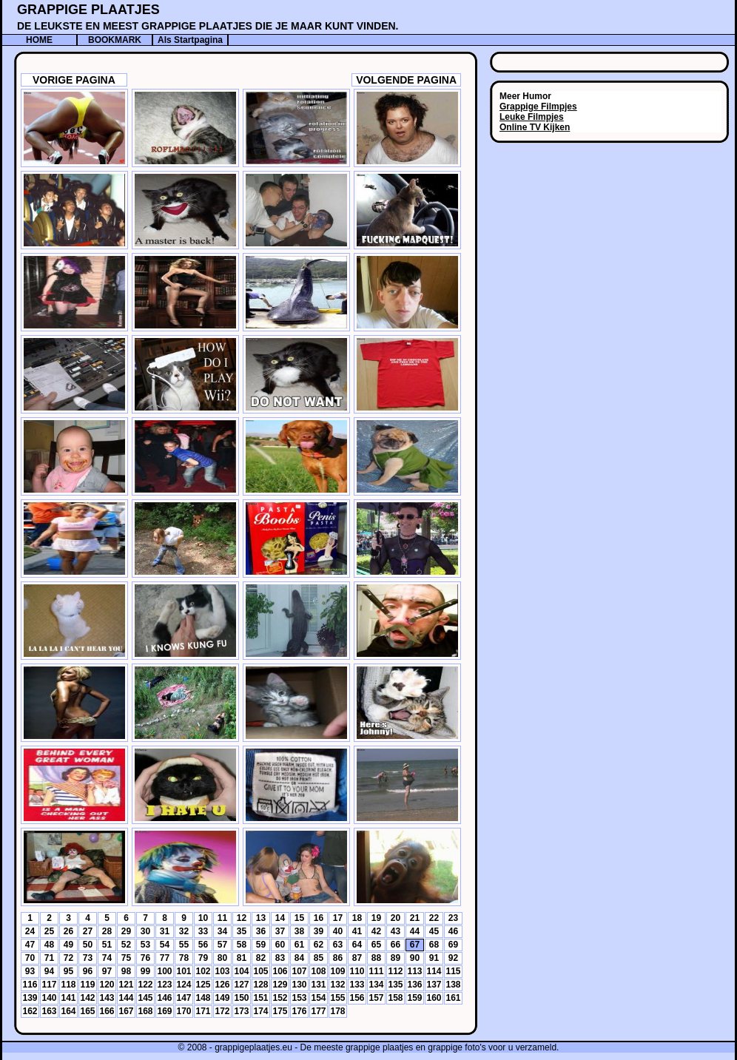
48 (49, 944)
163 (48, 1011)
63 (338, 944)
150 (241, 998)
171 (202, 1011)
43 (395, 931)
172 (222, 1011)
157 (375, 998)
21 (415, 918)
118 (68, 984)
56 (203, 944)
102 (202, 971)
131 (318, 984)
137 (433, 984)
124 (183, 984)
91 (434, 958)
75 (126, 958)
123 (164, 984)
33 (203, 931)
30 (145, 931)
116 (29, 984)
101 (183, 971)
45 (434, 931)
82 (261, 958)
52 (126, 944)
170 (183, 1011)
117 (48, 984)
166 (106, 1011)
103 (222, 971)
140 (48, 998)
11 (222, 918)
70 (30, 958)
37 (280, 931)
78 (184, 958)
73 (87, 958)
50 (87, 944)
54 (164, 944)
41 (357, 931)
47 (30, 944)
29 (126, 931)
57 (222, 944)
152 (279, 998)
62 (318, 944)
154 (318, 998)
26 (68, 931)
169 (164, 1011)
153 (299, 998)
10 (203, 918)
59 (261, 944)
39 (318, 931)
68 (434, 944)
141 (68, 998)
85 (318, 958)
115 (452, 971)
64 (357, 944)
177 (318, 1011)
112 (395, 971)
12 (241, 918)
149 (222, 998)
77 (164, 958)
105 (260, 971)
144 (125, 998)
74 (107, 958)
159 (414, 998)
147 (183, 998)
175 (279, 1011)
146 (164, 998)
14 (280, 918)
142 (87, 998)
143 (106, 998)
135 (395, 984)
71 (49, 958)
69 (453, 944)
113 (414, 971)
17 (338, 918)
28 (107, 931)
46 (453, 931)
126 (222, 984)
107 (299, 971)
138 (452, 984)
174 (260, 1011)
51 (107, 944)
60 (280, 944)
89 (395, 958)
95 (68, 971)
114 (433, 971)
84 (299, 958)
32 (184, 931)
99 (145, 971)
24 (30, 931)
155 (337, 998)
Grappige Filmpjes (538, 106)
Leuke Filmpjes (531, 117)
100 (164, 971)
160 (433, 998)
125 (202, 984)
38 (299, 931)
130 (299, 984)
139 (29, 998)
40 (338, 931)
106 (279, 971)
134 (375, 984)
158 (395, 998)
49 (68, 944)
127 (241, 984)
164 (68, 1011)
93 (30, 971)
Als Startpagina (190, 40)
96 (87, 971)
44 (415, 931)
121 (125, 984)
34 (222, 931)
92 (453, 958)
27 (87, 931)
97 (107, 971)
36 (261, 931)
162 (29, 1011)
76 (145, 958)
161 (452, 998)
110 (356, 971)
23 (453, 918)
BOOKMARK (114, 40)
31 (164, 931)
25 (49, 931)
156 (356, 998)
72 (68, 958)
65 (376, 944)
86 (338, 958)
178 (337, 1011)
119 (87, 984)
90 (415, 958)
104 (241, 971)
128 (260, 984)
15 (299, 918)
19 (376, 918)
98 (126, 971)
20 (395, 918)
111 (375, 971)
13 (261, 918)
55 (184, 944)
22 (434, 918)
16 (318, 918)
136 (414, 984)
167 (125, 1011)
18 (357, 918)
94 (49, 971)
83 (280, 958)
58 (241, 944)
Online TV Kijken (534, 127)
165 (87, 1011)
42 (376, 931)
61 (299, 944)
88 (376, 958)
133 (356, 984)
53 (145, 944)
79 (203, 958)
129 (279, 984)
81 (241, 958)
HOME (39, 40)
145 (145, 998)
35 (241, 931)
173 (241, 1011)
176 (299, 1011)
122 (145, 984)
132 (337, 984)
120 (106, 984)
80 (222, 958)
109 (337, 971)
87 (357, 958)
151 (260, 998)
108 (318, 971)
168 (145, 1011)
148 (202, 998)
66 (395, 944)
